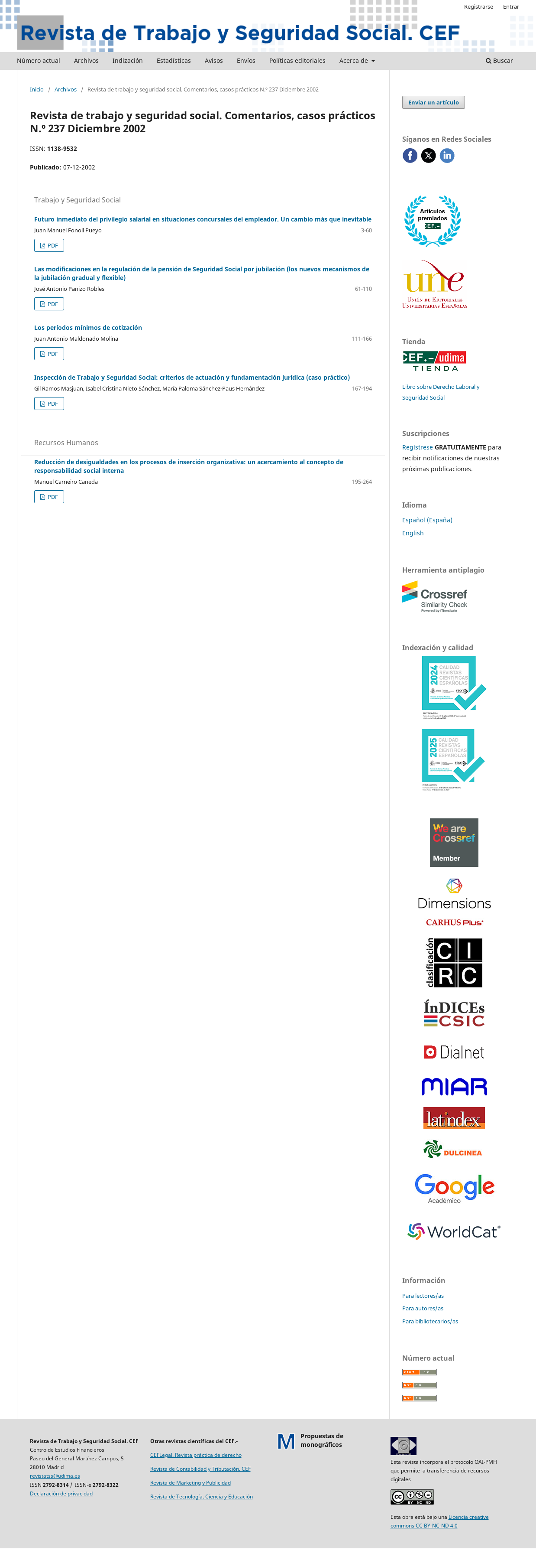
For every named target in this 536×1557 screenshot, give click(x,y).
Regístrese (417, 447)
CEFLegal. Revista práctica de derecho (196, 1455)
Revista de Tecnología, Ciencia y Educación (201, 1496)
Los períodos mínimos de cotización (88, 327)
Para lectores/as (423, 1296)
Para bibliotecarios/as (430, 1321)
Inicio (37, 89)
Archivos (86, 60)
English (413, 533)
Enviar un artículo (433, 102)
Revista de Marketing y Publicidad (190, 1482)
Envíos (246, 60)
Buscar (499, 60)
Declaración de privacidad (61, 1493)
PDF (52, 245)
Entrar (511, 6)
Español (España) (427, 520)
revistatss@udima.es (55, 1475)
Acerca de (354, 60)
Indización (128, 60)
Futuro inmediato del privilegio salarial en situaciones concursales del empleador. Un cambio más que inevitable (202, 219)
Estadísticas (174, 60)
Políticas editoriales (297, 60)
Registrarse (478, 6)
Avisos (214, 60)
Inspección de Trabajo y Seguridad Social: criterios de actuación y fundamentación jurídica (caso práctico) (192, 377)
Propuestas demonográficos (321, 1440)
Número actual (38, 60)
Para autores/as (422, 1308)
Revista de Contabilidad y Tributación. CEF (200, 1468)
